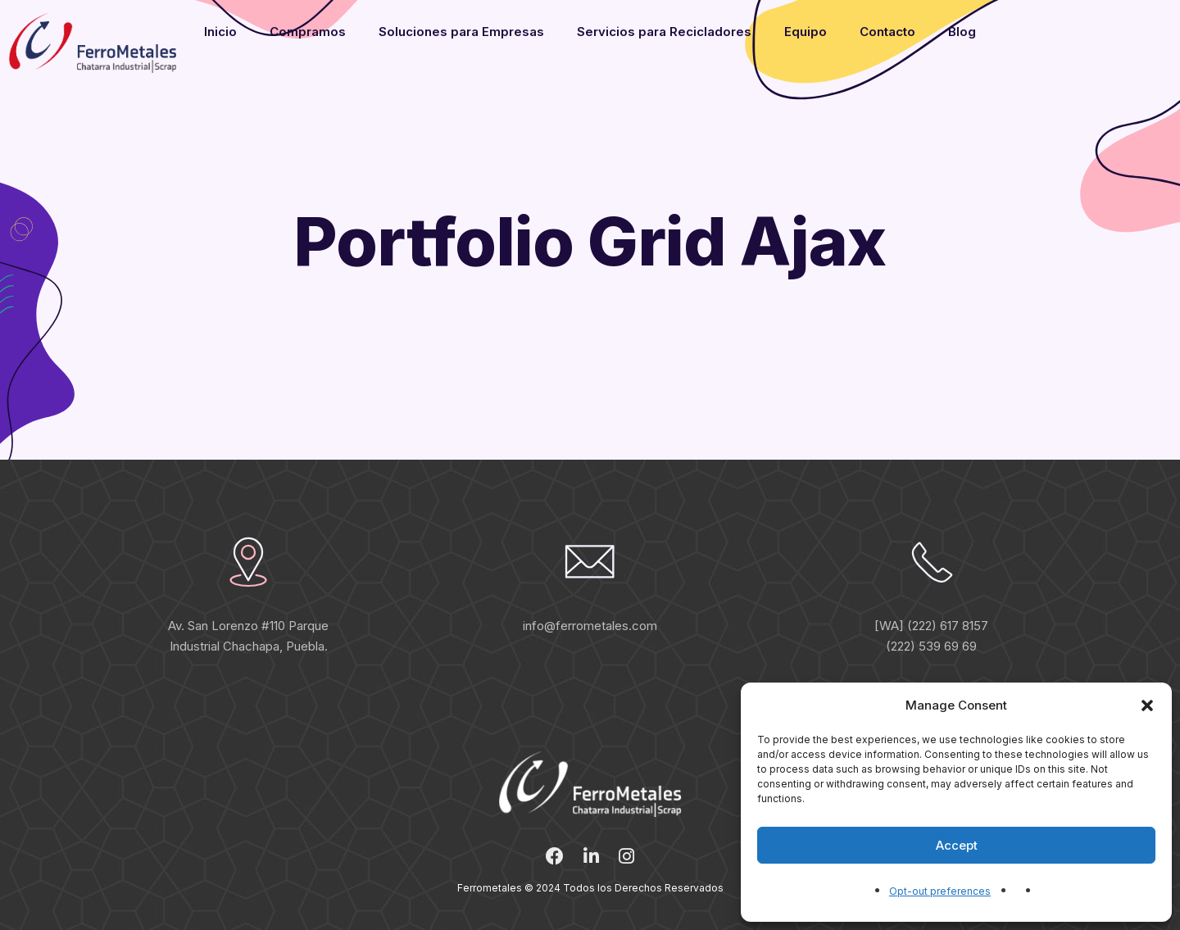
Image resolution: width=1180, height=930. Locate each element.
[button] (1147, 705)
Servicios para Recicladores (664, 31)
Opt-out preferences (940, 891)
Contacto (887, 31)
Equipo (805, 31)
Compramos (308, 31)
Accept (957, 845)
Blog (962, 31)
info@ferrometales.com (590, 625)
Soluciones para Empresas (461, 31)
